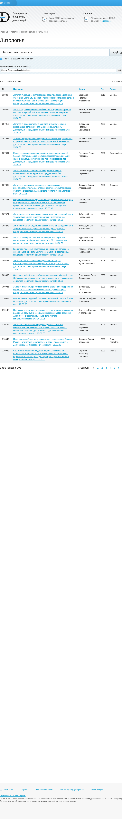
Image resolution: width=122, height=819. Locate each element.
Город (113, 89)
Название (18, 89)
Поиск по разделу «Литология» (16, 59)
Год (102, 89)
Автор (82, 89)
